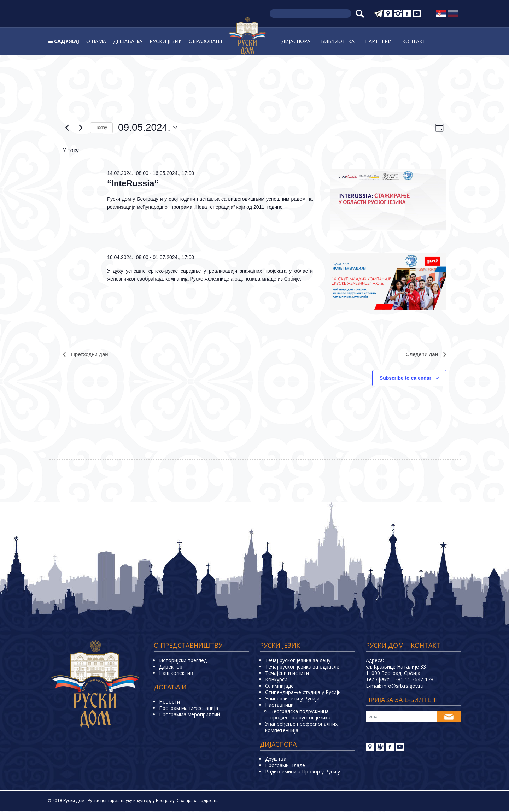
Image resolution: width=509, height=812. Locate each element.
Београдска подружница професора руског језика (300, 715)
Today (101, 127)
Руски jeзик (166, 41)
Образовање (206, 41)
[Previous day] (67, 127)
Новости (169, 702)
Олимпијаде (279, 686)
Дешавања (127, 41)
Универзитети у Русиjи (292, 699)
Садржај (66, 41)
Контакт (414, 41)
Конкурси (276, 680)
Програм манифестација (188, 709)
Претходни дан (86, 355)
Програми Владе (285, 766)
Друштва (275, 760)
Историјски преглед (183, 661)
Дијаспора (295, 41)
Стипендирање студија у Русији (303, 692)
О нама (96, 41)
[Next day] (80, 127)
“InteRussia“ (132, 183)
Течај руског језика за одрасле (302, 667)
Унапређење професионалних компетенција (301, 727)
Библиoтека (338, 41)
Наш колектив (176, 673)
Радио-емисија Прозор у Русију (302, 772)
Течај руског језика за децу (297, 661)
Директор (170, 667)
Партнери (378, 41)
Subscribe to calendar (405, 379)
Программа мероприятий (189, 715)
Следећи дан (425, 355)
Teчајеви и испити (287, 673)
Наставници (279, 705)
